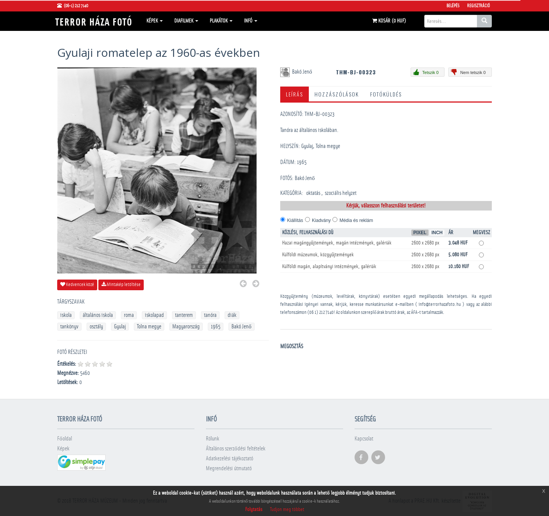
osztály (96, 327)
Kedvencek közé (77, 284)
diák (232, 315)
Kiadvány (321, 220)
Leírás (294, 94)
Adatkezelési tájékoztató (229, 458)
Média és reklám (356, 220)
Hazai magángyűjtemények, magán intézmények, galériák (337, 243)
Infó (250, 21)
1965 (215, 327)
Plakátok (221, 21)
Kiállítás (295, 220)
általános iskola (98, 315)
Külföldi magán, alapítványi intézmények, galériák (329, 266)
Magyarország (186, 327)
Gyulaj (120, 327)
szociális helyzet (340, 193)
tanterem (184, 315)
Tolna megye (149, 327)
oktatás (313, 193)
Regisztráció (478, 5)
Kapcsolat (364, 439)
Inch (437, 232)
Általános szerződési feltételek (235, 449)
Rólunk (212, 439)
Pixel (420, 232)
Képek (154, 21)
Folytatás (253, 509)
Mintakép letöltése (121, 284)
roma (129, 315)
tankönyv (69, 327)
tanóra (210, 315)
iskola (66, 315)
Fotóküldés (386, 94)
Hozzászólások (337, 94)
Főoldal (64, 439)
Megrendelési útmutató (229, 468)
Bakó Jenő (241, 327)
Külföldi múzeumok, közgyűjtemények (318, 254)
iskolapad (154, 315)
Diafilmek (186, 21)
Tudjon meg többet (287, 509)
